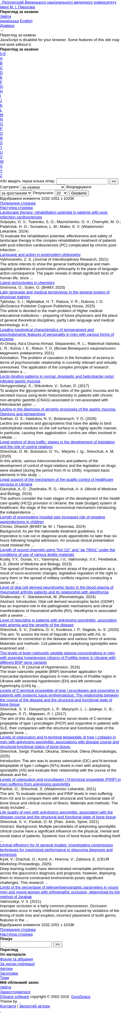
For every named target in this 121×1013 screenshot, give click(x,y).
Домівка (7, 25)
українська (9, 21)
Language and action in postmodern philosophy (40, 254)
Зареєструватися (15, 992)
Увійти (5, 16)
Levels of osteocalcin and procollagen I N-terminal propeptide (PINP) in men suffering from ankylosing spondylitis (60, 781)
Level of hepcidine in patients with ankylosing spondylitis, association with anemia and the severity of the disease (58, 622)
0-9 (3, 53)
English (26, 21)
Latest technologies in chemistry (27, 282)
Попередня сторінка (17, 203)
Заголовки (9, 973)
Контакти (8, 1006)
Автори (6, 968)
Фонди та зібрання (16, 959)
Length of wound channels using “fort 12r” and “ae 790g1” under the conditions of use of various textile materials (57, 552)
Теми (4, 977)
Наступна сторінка (16, 207)
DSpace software (14, 996)
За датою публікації (17, 964)
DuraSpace (81, 996)
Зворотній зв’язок (34, 1006)
